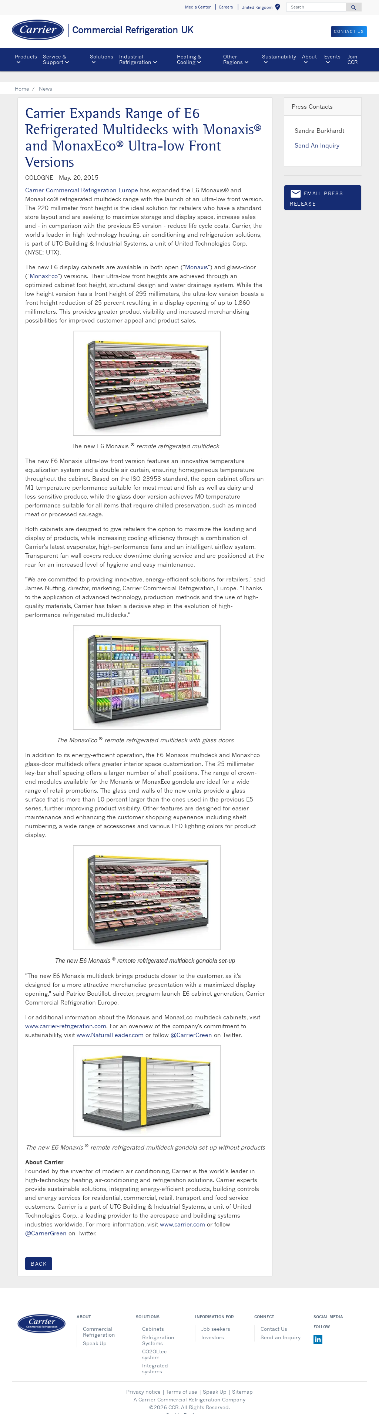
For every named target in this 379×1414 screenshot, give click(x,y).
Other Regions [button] (233, 59)
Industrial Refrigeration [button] (135, 59)
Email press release (316, 186)
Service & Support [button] (54, 59)
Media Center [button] (198, 7)
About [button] (309, 56)
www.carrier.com (182, 1213)
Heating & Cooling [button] (189, 59)
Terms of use (181, 1381)
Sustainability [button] (279, 56)
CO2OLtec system (154, 1343)
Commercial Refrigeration (99, 1321)
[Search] (316, 7)
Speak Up (95, 1332)
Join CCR (353, 59)
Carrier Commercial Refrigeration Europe (81, 179)
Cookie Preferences (189, 1404)
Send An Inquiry (317, 134)
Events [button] (332, 56)
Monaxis (196, 256)
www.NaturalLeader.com (110, 1024)
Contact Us (274, 1318)
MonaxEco (44, 265)
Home (22, 78)
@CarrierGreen (191, 1024)
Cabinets (153, 1318)
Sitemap (242, 1381)
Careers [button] (226, 7)
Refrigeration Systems (158, 1329)
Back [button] (39, 1253)
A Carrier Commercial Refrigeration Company (189, 1389)
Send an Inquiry (281, 1326)
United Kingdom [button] (262, 8)
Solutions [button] (101, 56)
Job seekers (215, 1318)
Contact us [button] (349, 31)
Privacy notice (143, 1381)
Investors (212, 1326)
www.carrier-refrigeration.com (65, 1015)
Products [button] (26, 56)
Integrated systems (155, 1357)
